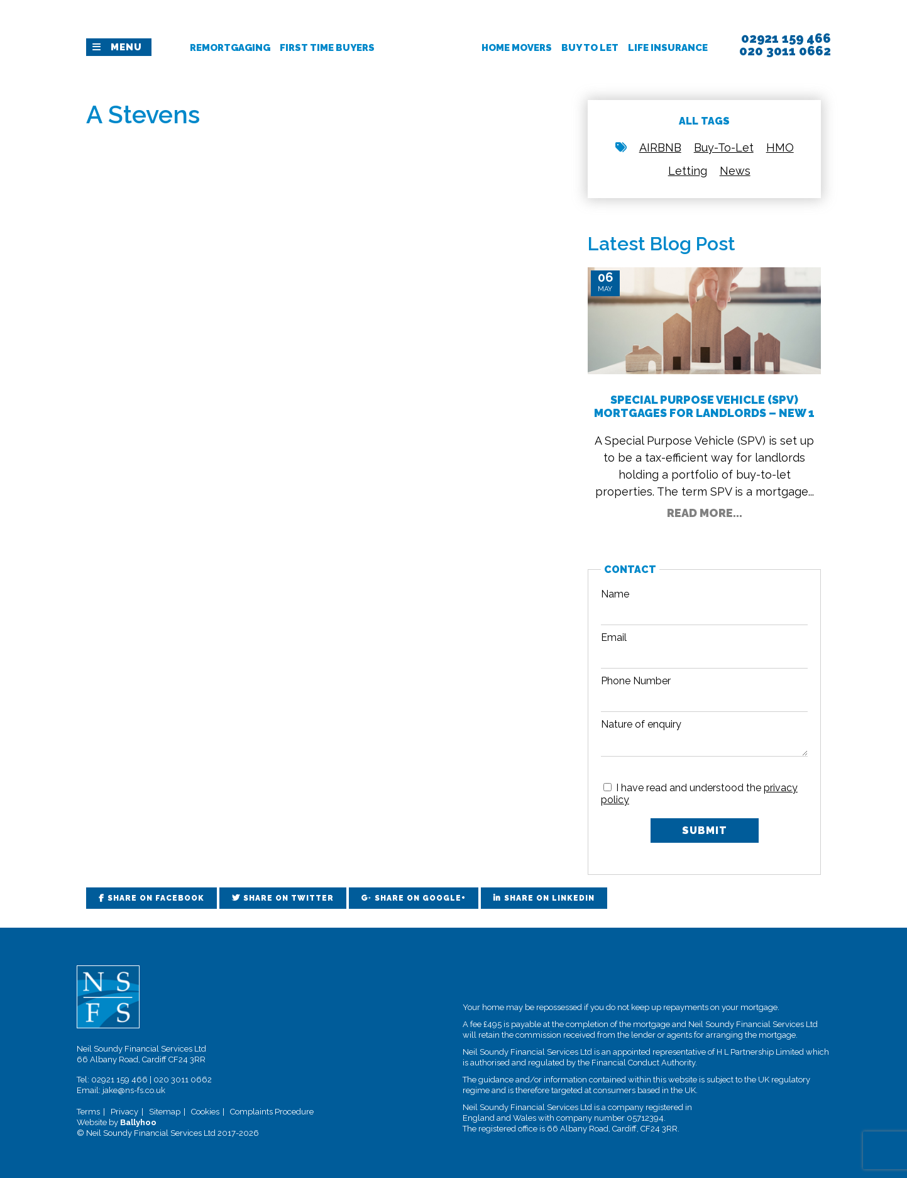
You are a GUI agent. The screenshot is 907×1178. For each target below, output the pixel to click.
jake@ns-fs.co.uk (133, 1090)
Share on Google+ (420, 898)
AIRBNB (660, 147)
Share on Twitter (288, 898)
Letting (687, 170)
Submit (704, 830)
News (735, 170)
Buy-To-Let (724, 147)
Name (615, 594)
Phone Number (636, 681)
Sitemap (164, 1111)
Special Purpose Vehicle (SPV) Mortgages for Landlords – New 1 (704, 406)
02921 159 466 (119, 1079)
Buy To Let (589, 47)
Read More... (704, 513)
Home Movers (516, 47)
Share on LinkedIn (549, 898)
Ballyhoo (138, 1122)
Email (614, 637)
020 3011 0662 (182, 1079)
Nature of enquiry (641, 724)
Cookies (205, 1111)
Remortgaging (230, 47)
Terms (88, 1111)
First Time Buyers (327, 47)
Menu (126, 47)
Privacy (124, 1111)
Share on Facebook (155, 898)
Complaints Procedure (272, 1111)
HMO (780, 147)
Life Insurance (668, 47)
